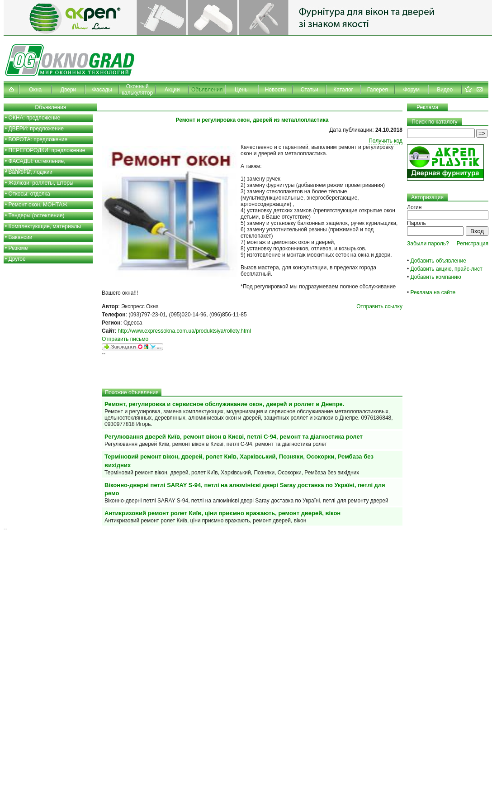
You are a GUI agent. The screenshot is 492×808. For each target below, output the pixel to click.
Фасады (102, 89)
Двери (68, 89)
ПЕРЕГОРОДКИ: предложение (47, 150)
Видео (445, 89)
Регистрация (472, 243)
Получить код (385, 141)
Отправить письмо (125, 339)
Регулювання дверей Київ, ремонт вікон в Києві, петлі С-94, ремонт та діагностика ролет (233, 436)
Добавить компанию (436, 277)
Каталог (343, 89)
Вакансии (21, 237)
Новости (275, 89)
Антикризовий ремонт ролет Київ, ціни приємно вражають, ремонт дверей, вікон (222, 513)
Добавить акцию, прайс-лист (447, 269)
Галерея (377, 89)
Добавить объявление (438, 261)
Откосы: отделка (29, 194)
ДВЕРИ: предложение (36, 128)
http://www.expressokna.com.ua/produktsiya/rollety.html (184, 331)
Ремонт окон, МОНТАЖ (38, 204)
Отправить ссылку (379, 306)
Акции (172, 89)
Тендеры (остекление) (37, 215)
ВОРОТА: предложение (38, 139)
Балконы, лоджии (31, 172)
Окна (35, 89)
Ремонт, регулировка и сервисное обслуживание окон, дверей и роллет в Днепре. (224, 404)
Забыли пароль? (428, 243)
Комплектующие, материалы (45, 226)
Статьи (309, 89)
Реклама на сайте (433, 292)
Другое (17, 259)
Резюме (18, 248)
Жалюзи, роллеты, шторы (41, 183)
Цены (242, 89)
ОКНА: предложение (35, 118)
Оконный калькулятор (137, 89)
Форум (411, 89)
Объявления (206, 89)
